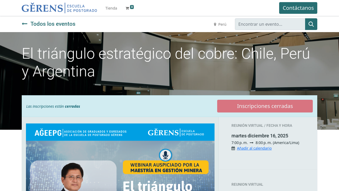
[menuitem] (111, 8)
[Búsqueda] (311, 24)
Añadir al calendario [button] (254, 148)
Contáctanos (298, 7)
